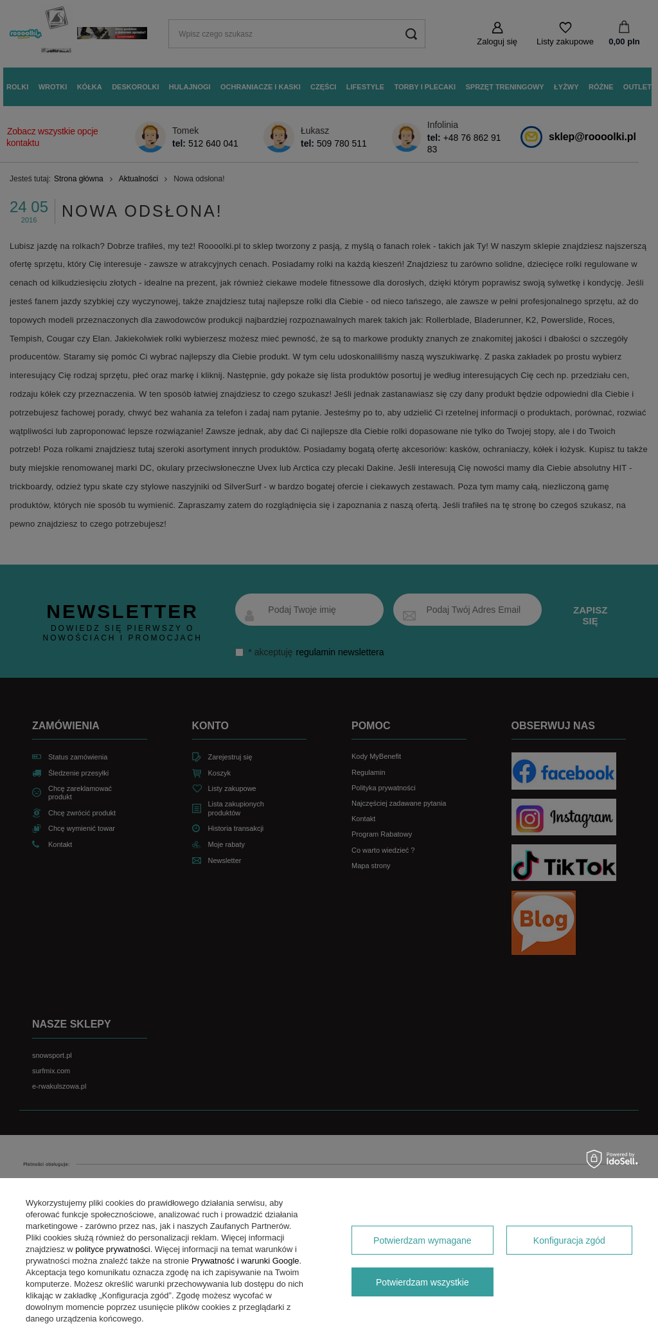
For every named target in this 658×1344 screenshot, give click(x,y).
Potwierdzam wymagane (422, 1240)
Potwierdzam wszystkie (422, 1282)
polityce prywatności (112, 1249)
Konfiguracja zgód (569, 1240)
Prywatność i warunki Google (245, 1261)
